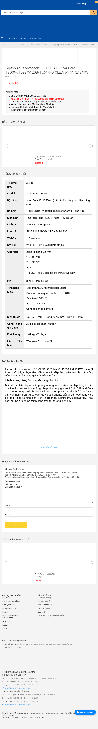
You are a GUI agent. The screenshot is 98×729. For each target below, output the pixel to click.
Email (8, 514)
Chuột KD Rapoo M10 (34, 101)
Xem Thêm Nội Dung (49, 447)
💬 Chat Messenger (85, 712)
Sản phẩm (20, 45)
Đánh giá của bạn (12, 481)
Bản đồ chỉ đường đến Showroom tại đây (16, 688)
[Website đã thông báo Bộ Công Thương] (87, 724)
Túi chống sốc (54, 101)
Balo (19, 101)
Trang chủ (6, 45)
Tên (7, 505)
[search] (49, 12)
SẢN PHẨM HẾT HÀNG (39, 45)
